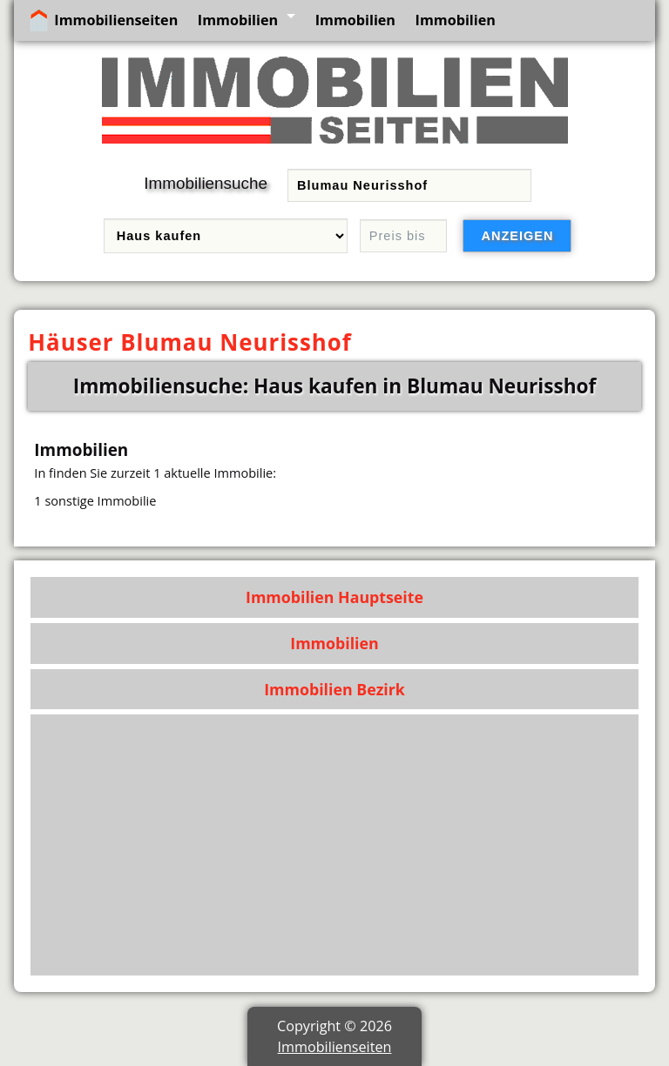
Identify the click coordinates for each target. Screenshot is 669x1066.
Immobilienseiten (116, 20)
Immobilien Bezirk (334, 689)
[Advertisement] (335, 845)
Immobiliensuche (205, 183)
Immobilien (238, 20)
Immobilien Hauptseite (334, 597)
